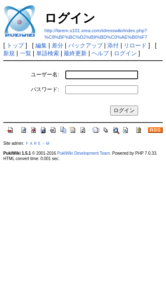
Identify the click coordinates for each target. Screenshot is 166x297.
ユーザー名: (45, 74)
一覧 (25, 53)
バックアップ (85, 45)
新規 (9, 53)
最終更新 (75, 53)
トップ (15, 45)
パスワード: (45, 89)
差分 (57, 45)
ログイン (125, 53)
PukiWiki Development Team (83, 153)
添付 (113, 45)
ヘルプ (100, 53)
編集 (41, 45)
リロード (135, 45)
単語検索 (47, 53)
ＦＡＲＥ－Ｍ (37, 143)
